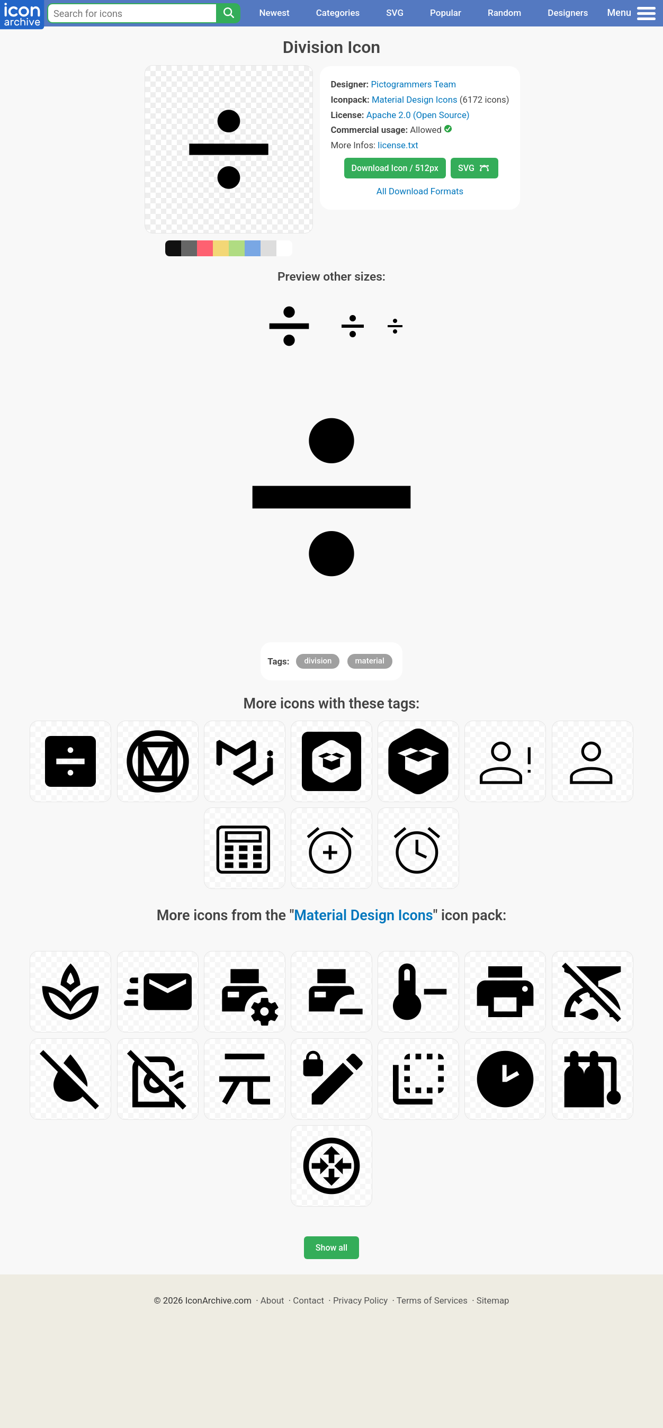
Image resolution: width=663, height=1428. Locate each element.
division (318, 661)
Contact (308, 1300)
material (369, 661)
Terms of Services (432, 1300)
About (272, 1300)
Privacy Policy (360, 1300)
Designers (568, 12)
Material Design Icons (415, 99)
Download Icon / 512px (395, 168)
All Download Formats (420, 191)
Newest (274, 12)
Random (504, 12)
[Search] (228, 13)
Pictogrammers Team (413, 84)
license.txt (398, 145)
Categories (338, 12)
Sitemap (493, 1300)
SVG (395, 12)
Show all (331, 1248)
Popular (445, 12)
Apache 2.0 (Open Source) (418, 115)
